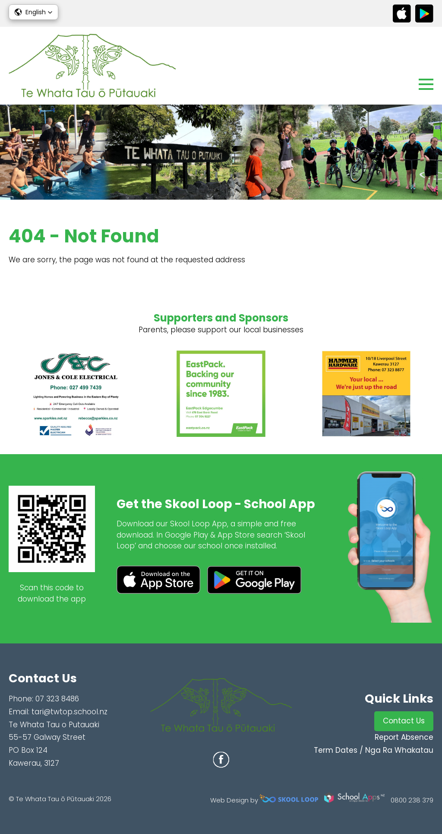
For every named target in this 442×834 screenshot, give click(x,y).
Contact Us (404, 721)
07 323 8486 (57, 699)
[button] (33, 12)
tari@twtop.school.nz (69, 712)
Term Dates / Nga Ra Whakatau (373, 750)
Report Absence (404, 737)
